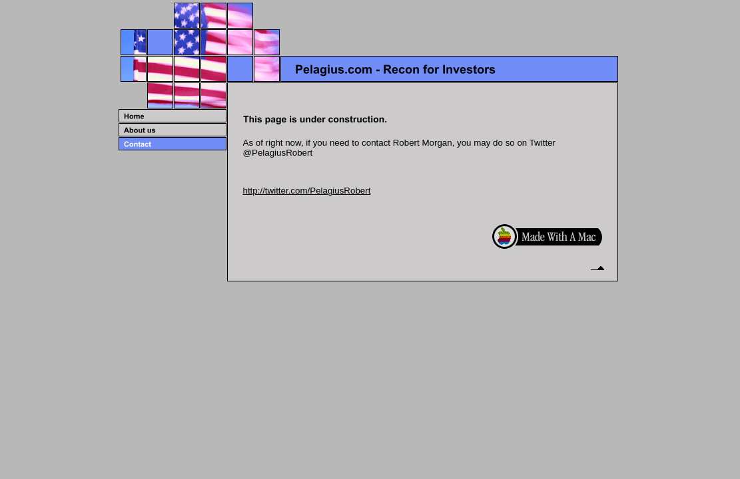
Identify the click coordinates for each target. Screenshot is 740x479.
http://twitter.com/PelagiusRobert (307, 191)
